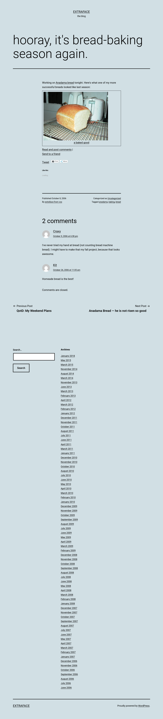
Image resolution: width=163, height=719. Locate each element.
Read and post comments (57, 149)
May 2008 (66, 586)
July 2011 (66, 435)
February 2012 (68, 409)
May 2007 (66, 639)
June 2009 (66, 532)
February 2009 (68, 550)
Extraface (81, 12)
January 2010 (68, 501)
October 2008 (68, 563)
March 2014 (67, 378)
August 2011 (67, 431)
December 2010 (69, 457)
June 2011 (66, 439)
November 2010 (69, 462)
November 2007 (69, 612)
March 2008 (67, 594)
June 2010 (66, 479)
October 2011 (68, 426)
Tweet (45, 161)
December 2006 (69, 661)
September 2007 (69, 621)
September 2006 (69, 674)
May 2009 (66, 537)
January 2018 (68, 356)
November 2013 (69, 382)
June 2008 (66, 581)
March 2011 (67, 448)
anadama (103, 202)
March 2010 (67, 493)
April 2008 (66, 590)
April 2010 (66, 488)
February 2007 (68, 652)
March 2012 (67, 404)
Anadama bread (65, 82)
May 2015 (66, 360)
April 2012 (66, 400)
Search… (17, 349)
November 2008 (69, 559)
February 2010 (68, 497)
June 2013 (66, 386)
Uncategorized (114, 198)
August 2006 (67, 678)
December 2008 (69, 555)
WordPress (143, 705)
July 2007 (66, 630)
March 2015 (67, 364)
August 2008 (67, 572)
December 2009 (69, 506)
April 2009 (66, 541)
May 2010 (66, 484)
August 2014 (67, 373)
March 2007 (67, 647)
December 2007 (69, 608)
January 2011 (68, 453)
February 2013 (68, 395)
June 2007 (66, 634)
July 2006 (66, 683)
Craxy (57, 231)
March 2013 (67, 391)
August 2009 (67, 524)
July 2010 (66, 475)
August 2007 (67, 625)
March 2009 (67, 546)
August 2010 (67, 471)
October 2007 (68, 616)
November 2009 (69, 510)
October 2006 (68, 670)
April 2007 (66, 643)
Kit (55, 265)
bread (118, 202)
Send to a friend (51, 154)
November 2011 (69, 422)
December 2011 (69, 417)
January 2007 (68, 656)
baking (112, 202)
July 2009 (66, 528)
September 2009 (69, 519)
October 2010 (68, 466)
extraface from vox (53, 202)
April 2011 (66, 444)
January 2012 (68, 413)
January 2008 (68, 603)
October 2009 (68, 515)
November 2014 (69, 369)
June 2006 (66, 687)
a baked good (81, 142)
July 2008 (66, 577)
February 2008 (68, 599)
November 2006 (69, 665)
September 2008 (69, 568)
